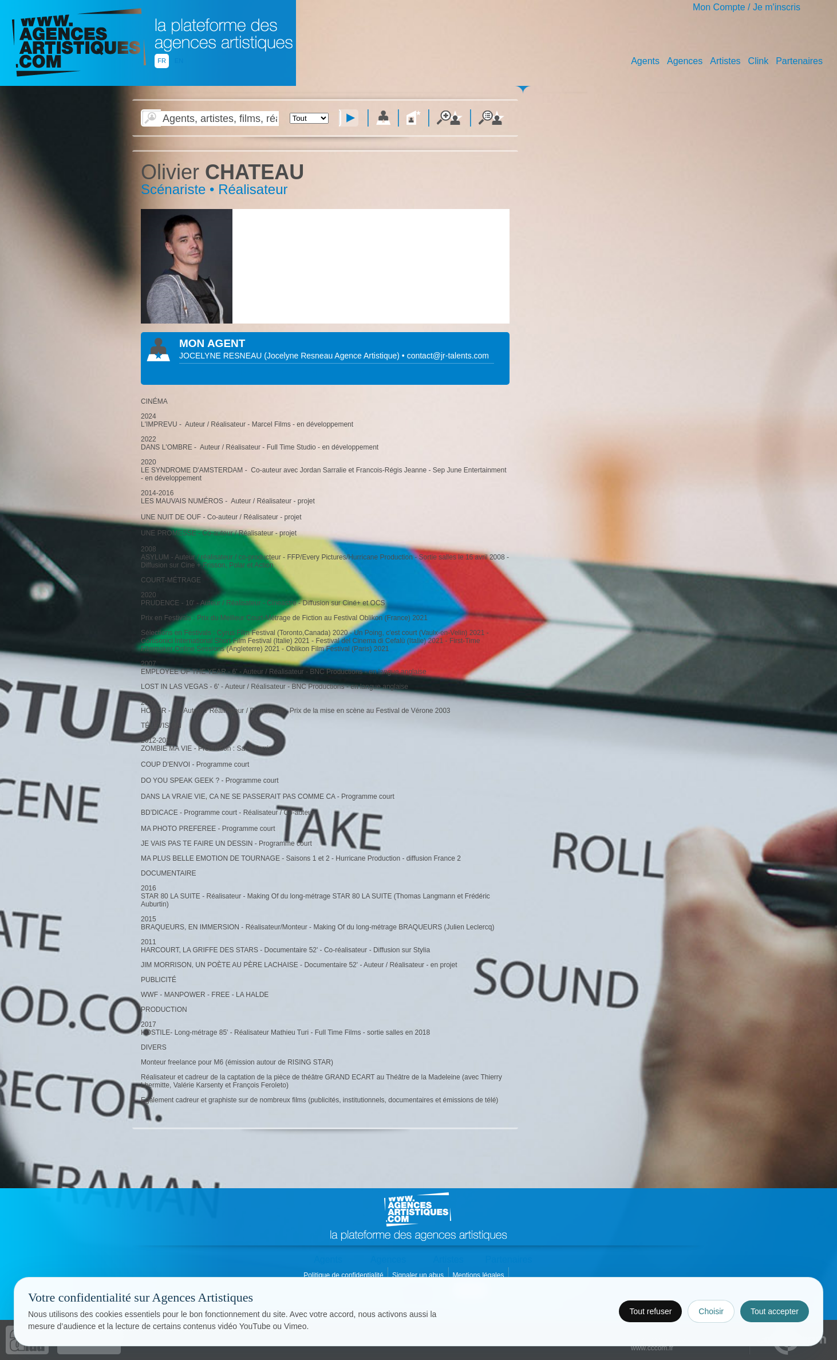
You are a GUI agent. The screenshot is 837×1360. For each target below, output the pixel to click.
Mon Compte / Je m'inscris (746, 7)
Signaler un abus (418, 1275)
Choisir (711, 1311)
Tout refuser (650, 1311)
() (333, 355)
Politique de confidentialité (344, 1275)
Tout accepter (775, 1311)
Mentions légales (479, 1275)
